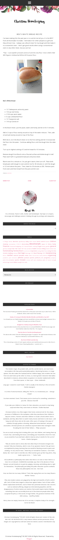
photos (20, 258)
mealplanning (51, 253)
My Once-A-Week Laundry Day (29, 340)
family (54, 244)
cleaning (5, 244)
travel (11, 262)
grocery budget (7, 248)
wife (26, 262)
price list (5, 260)
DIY (46, 244)
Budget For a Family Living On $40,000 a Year (29, 324)
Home (29, 181)
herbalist (39, 248)
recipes (9, 173)
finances (6, 246)
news (26, 255)
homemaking (8, 251)
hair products (28, 248)
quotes (17, 260)
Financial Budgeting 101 (17, 246)
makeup (15, 253)
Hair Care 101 (19, 248)
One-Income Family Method (39, 255)
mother (10, 255)
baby (27, 241)
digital (43, 244)
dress (50, 244)
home (47, 248)
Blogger (29, 539)
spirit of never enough (49, 260)
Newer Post (6, 181)
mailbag (10, 253)
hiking (44, 248)
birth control (41, 241)
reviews (28, 260)
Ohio (30, 255)
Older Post (52, 181)
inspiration (34, 251)
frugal (39, 246)
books (47, 241)
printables (11, 260)
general (53, 246)
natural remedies (19, 255)
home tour (53, 248)
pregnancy (47, 257)
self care (33, 260)
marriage (21, 253)
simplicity (39, 260)
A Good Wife (29, 309)
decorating (25, 244)
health (34, 248)
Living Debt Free (42, 251)
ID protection (26, 251)
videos (15, 262)
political (37, 257)
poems (32, 257)
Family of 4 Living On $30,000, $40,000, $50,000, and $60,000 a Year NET (29, 317)
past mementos (13, 257)
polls (41, 257)
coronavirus (12, 244)
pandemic (5, 257)
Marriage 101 (29, 253)
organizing (52, 255)
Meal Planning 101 (39, 253)
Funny (43, 246)
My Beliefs (29, 357)
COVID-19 (18, 244)
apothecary (22, 241)
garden (48, 246)
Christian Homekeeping (29, 21)
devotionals (35, 243)
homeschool (18, 251)
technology (6, 262)
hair (13, 248)
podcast (26, 257)
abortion (15, 241)
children (53, 241)
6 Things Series (7, 241)
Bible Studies (33, 241)
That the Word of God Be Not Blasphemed (29, 332)
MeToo (5, 255)
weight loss (21, 262)
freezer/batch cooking (30, 246)
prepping (53, 257)
